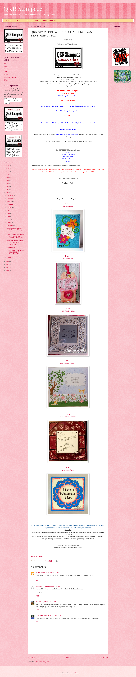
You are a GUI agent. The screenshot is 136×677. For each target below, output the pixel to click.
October (9, 205)
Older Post (103, 657)
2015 (7, 193)
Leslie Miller (39, 615)
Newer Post (32, 657)
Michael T (6, 76)
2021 (7, 175)
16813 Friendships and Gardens (68, 363)
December (10, 199)
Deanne (68, 256)
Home (8, 20)
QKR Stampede (23, 8)
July (8, 214)
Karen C (6, 71)
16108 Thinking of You (68, 311)
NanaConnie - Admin (10, 79)
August (9, 211)
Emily (68, 414)
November (10, 202)
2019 (7, 181)
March (9, 226)
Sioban (5, 82)
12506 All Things (68, 206)
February (10, 229)
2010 (7, 274)
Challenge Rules (31, 20)
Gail (37, 602)
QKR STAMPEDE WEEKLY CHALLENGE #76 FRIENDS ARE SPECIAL (15, 239)
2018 (7, 184)
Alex (68, 467)
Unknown (39, 572)
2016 (7, 190)
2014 (7, 196)
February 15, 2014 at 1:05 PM (52, 615)
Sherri (68, 361)
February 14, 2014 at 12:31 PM (51, 586)
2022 (7, 172)
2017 (7, 187)
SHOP (17, 20)
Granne (6, 68)
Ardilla (68, 204)
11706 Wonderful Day (68, 470)
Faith (5, 65)
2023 (7, 169)
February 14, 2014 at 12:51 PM (47, 602)
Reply (37, 580)
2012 (7, 268)
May (8, 220)
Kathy (5, 73)
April (9, 223)
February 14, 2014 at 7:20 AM (50, 572)
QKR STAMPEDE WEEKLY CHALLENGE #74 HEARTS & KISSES (15, 255)
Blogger (76, 673)
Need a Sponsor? (49, 20)
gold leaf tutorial (11, 251)
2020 (7, 178)
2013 (7, 265)
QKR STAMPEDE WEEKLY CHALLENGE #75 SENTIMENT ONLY (15, 246)
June (8, 217)
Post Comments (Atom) (42, 662)
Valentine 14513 (68, 258)
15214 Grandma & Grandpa (68, 417)
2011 (7, 271)
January (9, 261)
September (10, 208)
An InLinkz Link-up (37, 556)
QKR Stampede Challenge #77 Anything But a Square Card (15, 233)
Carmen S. (39, 586)
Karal (68, 309)
